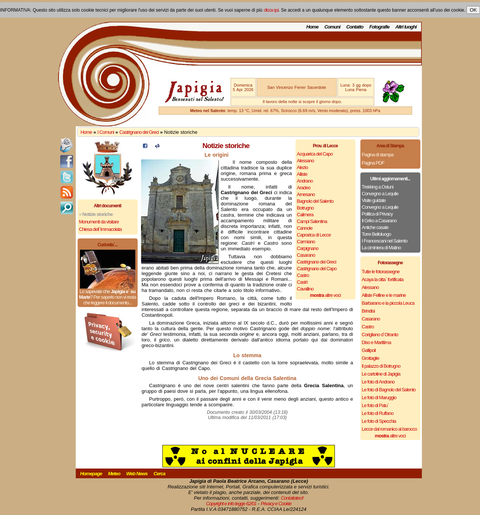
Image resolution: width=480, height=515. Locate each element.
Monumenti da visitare (99, 222)
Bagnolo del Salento (315, 201)
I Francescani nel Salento (385, 241)
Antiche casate (375, 227)
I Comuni (106, 132)
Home (312, 27)
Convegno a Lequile (380, 193)
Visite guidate (374, 200)
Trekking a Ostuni (377, 187)
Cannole (304, 228)
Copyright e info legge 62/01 (231, 503)
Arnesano (306, 194)
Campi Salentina (312, 221)
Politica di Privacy (377, 214)
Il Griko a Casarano (379, 220)
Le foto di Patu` (375, 405)
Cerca (159, 473)
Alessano (305, 160)
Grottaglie (370, 358)
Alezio (302, 167)
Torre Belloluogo (376, 234)
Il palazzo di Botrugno (381, 366)
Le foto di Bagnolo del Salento (389, 389)
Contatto (354, 27)
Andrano (305, 181)
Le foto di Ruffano (377, 413)
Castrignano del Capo (317, 268)
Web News (137, 473)
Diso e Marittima (376, 342)
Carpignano (307, 248)
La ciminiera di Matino (381, 247)
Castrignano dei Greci (139, 132)
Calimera (305, 214)
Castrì (302, 282)
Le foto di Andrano (378, 382)
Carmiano (306, 241)
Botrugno (305, 208)
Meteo (114, 473)
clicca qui (271, 10)
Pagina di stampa (377, 154)
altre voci (325, 295)
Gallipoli (369, 350)
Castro (303, 275)
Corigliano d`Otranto (380, 334)
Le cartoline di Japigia (381, 374)
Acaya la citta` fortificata (383, 279)
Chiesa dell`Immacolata (100, 229)
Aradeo (303, 187)
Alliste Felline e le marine (384, 295)
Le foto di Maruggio (379, 397)
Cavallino (305, 289)
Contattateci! (292, 498)
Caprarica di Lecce (314, 235)
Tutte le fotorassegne (381, 271)
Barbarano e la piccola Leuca (388, 303)
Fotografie (379, 27)
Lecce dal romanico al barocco (389, 429)
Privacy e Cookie (276, 503)
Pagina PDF (373, 163)
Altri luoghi (406, 27)
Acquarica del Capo (315, 154)
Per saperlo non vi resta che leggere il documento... (109, 299)
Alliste (302, 174)
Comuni (332, 27)
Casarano (306, 255)
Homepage (91, 473)
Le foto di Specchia (379, 421)
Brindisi (368, 311)
